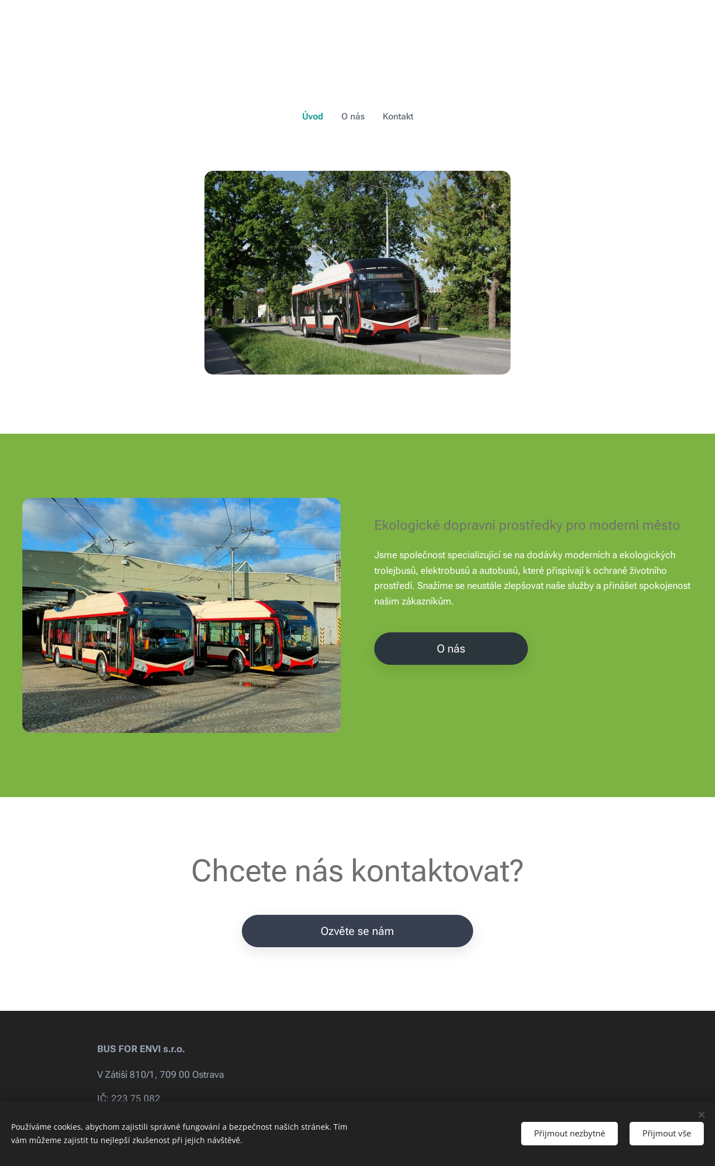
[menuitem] (317, 117)
